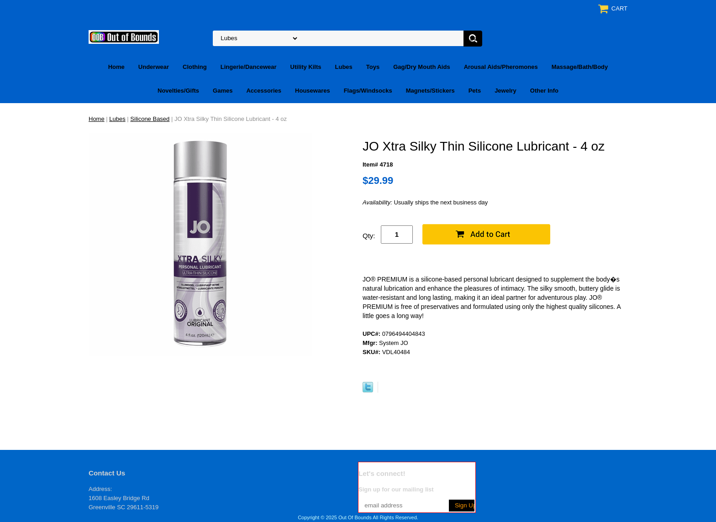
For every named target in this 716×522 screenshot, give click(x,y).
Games (222, 90)
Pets (475, 90)
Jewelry (505, 90)
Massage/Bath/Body (580, 66)
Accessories (263, 90)
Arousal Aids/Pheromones (501, 66)
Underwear (153, 66)
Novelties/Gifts (178, 90)
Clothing (195, 66)
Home (116, 66)
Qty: (369, 236)
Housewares (312, 90)
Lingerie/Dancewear (249, 66)
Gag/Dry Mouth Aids (421, 66)
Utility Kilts (305, 66)
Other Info (544, 90)
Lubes (344, 66)
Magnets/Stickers (430, 90)
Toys (372, 66)
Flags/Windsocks (368, 90)
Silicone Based (149, 118)
